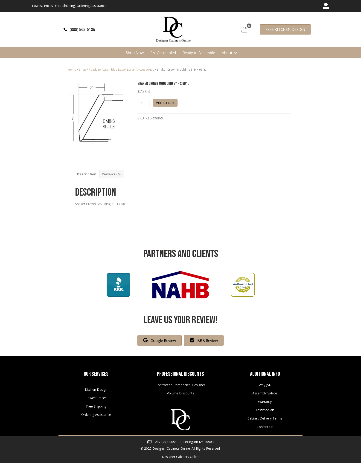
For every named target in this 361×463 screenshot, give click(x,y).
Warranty (265, 401)
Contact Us (265, 427)
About (227, 52)
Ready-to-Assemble (102, 69)
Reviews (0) (111, 174)
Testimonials (264, 410)
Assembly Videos (264, 393)
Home (72, 69)
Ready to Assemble (199, 52)
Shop (82, 69)
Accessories (145, 69)
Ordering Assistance (91, 5)
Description (86, 174)
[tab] (87, 174)
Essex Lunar (126, 69)
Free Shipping (65, 5)
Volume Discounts (180, 393)
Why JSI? (265, 385)
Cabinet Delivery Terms (264, 418)
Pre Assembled (163, 52)
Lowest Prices (42, 5)
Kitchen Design (96, 389)
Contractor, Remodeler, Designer (180, 385)
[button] (79, 29)
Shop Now (135, 52)
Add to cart (165, 102)
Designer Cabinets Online (180, 456)
